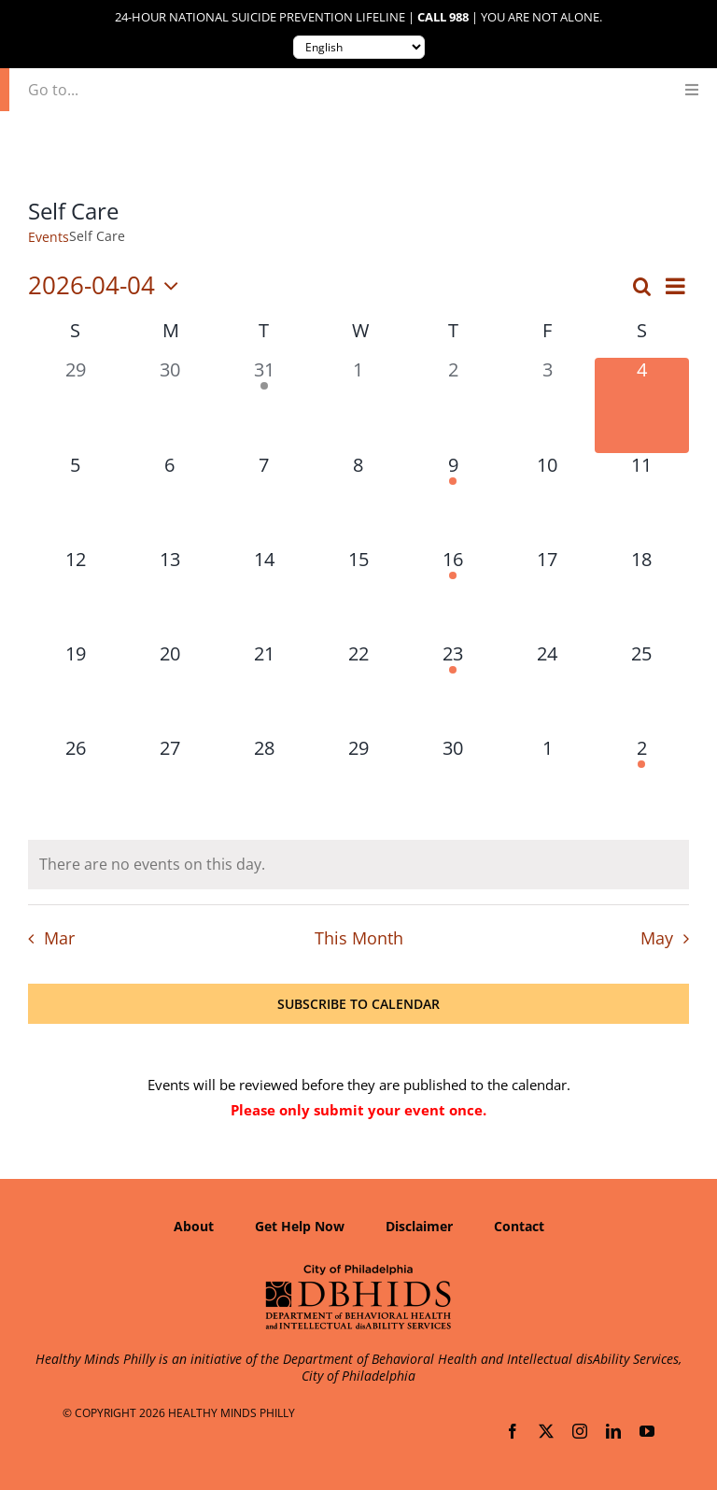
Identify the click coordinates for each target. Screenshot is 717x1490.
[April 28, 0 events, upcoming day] (264, 783)
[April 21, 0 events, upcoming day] (264, 689)
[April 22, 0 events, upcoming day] (358, 689)
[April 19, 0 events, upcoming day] (75, 689)
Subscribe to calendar (358, 1004)
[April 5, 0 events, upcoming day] (75, 500)
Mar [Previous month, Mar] (59, 938)
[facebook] (512, 1431)
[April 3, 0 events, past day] (547, 405)
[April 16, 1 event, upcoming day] (453, 594)
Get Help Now (299, 1226)
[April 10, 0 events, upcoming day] (547, 500)
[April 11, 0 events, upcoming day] (642, 500)
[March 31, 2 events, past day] (264, 405)
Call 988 (443, 17)
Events (48, 237)
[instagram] (579, 1431)
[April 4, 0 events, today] (642, 405)
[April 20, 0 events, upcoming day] (169, 689)
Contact (519, 1226)
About (194, 1226)
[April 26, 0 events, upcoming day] (75, 783)
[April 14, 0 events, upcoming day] (264, 594)
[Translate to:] (359, 47)
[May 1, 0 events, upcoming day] (547, 783)
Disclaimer (419, 1226)
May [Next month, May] (656, 938)
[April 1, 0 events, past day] (358, 405)
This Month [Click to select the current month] (359, 938)
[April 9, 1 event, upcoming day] (453, 500)
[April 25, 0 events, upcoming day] (642, 689)
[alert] (358, 864)
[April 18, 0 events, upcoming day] (642, 594)
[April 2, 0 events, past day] (453, 405)
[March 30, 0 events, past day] (169, 405)
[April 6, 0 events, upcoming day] (169, 500)
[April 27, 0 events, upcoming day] (169, 783)
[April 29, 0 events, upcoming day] (358, 783)
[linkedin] (613, 1431)
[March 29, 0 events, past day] (75, 405)
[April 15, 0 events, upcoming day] (358, 594)
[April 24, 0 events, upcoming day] (547, 689)
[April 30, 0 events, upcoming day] (453, 783)
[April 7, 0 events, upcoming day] (264, 500)
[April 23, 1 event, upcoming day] (453, 689)
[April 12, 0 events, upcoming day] (75, 594)
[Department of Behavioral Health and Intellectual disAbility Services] (358, 1270)
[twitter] (546, 1431)
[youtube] (647, 1431)
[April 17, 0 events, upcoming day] (547, 594)
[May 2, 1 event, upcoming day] (642, 783)
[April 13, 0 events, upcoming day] (169, 594)
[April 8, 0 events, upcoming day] (358, 500)
